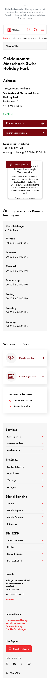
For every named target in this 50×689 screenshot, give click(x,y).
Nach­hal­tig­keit (25, 560)
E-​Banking (25, 523)
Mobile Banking (25, 517)
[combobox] (25, 46)
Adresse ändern (25, 443)
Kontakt (10, 599)
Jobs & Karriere (25, 540)
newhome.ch (25, 450)
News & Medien (25, 553)
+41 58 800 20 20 (13, 148)
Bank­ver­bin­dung (14, 626)
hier (29, 17)
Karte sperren (25, 436)
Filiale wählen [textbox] (12, 45)
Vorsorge (25, 480)
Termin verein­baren (25, 132)
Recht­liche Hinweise (15, 623)
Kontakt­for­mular (25, 123)
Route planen (18, 164)
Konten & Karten (25, 466)
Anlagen (25, 486)
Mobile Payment (25, 510)
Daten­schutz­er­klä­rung (17, 620)
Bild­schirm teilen (19, 648)
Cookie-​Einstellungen (16, 629)
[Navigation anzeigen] (42, 30)
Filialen (25, 547)
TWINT (25, 503)
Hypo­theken (25, 473)
